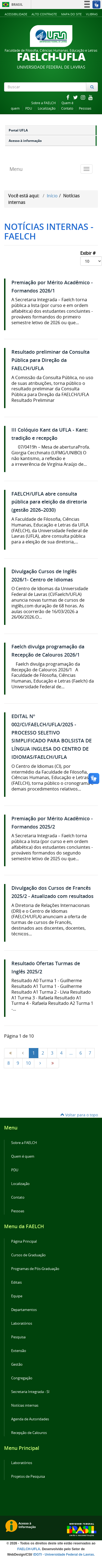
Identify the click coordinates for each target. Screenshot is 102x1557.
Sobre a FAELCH (43, 103)
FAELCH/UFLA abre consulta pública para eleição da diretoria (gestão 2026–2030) (49, 502)
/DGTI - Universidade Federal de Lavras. (63, 1554)
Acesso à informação (25, 140)
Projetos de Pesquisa (28, 1476)
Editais (16, 1282)
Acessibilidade (16, 14)
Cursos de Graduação (28, 1255)
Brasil (11, 4)
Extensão (18, 1350)
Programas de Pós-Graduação (35, 1268)
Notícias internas (24, 1405)
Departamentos (24, 1309)
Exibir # (91, 258)
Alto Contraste (44, 14)
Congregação (21, 1378)
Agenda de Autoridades (30, 1419)
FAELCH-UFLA (28, 1549)
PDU (28, 108)
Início (52, 196)
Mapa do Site (71, 14)
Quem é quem (22, 1156)
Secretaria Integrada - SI (30, 1391)
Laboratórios (21, 1323)
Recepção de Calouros (29, 1432)
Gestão (17, 1364)
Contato (67, 108)
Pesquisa (18, 1337)
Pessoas (85, 108)
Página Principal (24, 1241)
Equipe (16, 1296)
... (71, 1053)
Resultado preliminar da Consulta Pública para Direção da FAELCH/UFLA (50, 360)
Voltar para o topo (79, 1114)
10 (28, 1063)
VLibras (92, 14)
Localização (46, 108)
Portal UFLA (18, 130)
